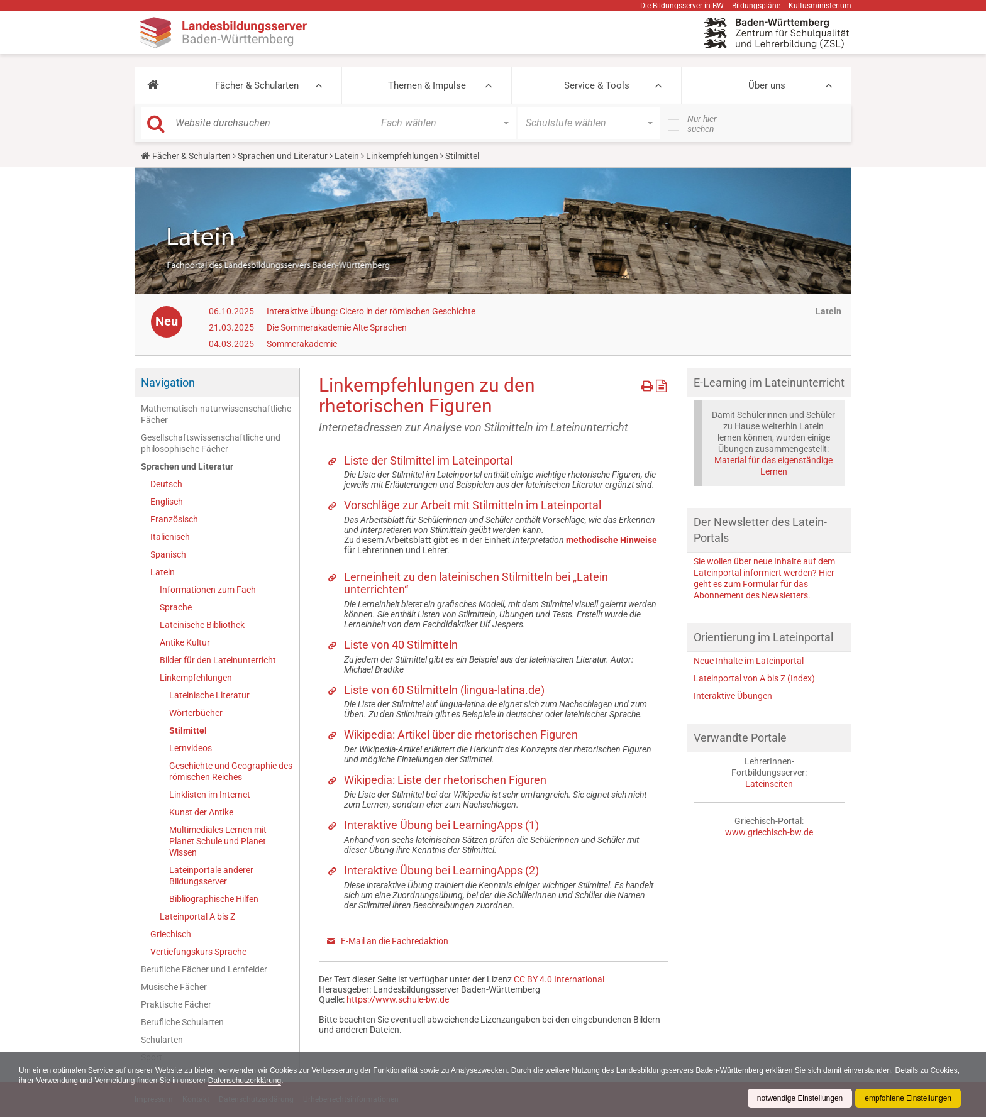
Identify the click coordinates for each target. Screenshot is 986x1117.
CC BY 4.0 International (559, 979)
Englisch (166, 502)
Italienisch (170, 537)
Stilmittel (188, 730)
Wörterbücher (196, 713)
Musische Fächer (174, 987)
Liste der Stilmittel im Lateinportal (428, 460)
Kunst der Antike (201, 812)
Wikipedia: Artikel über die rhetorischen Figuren (461, 734)
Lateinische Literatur (209, 695)
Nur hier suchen (702, 124)
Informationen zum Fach (208, 590)
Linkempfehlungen (402, 156)
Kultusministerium (820, 5)
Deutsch (166, 484)
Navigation (168, 382)
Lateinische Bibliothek (202, 625)
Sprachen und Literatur (283, 156)
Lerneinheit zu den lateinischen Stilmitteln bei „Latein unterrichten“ (476, 583)
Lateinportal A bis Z (197, 916)
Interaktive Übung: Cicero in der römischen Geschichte (371, 311)
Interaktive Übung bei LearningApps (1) (441, 825)
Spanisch (168, 554)
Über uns (766, 85)
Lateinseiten (769, 784)
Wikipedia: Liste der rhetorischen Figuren (445, 779)
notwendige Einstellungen (799, 1098)
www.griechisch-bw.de (769, 832)
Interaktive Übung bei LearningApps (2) (441, 870)
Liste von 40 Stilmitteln (401, 644)
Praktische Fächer (176, 1004)
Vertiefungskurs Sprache (198, 952)
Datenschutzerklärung (277, 1080)
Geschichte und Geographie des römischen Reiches (230, 771)
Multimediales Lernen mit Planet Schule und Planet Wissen (218, 841)
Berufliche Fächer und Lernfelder (204, 969)
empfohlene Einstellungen (908, 1098)
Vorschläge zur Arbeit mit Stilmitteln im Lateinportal (472, 505)
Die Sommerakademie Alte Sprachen (337, 327)
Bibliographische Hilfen (213, 899)
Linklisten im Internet (209, 795)
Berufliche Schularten (182, 1022)
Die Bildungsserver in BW (682, 5)
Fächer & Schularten (257, 85)
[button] (153, 85)
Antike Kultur (185, 642)
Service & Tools (596, 85)
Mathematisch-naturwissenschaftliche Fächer (216, 414)
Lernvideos (190, 748)
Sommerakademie (302, 344)
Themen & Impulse (427, 85)
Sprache (176, 607)
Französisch (174, 519)
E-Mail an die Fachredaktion (394, 941)
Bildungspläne (756, 5)
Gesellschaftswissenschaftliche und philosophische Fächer (210, 443)
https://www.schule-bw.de (397, 999)
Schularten (162, 1040)
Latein (347, 156)
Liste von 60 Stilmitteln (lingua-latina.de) (444, 689)
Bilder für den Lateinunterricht (218, 660)
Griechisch (170, 934)
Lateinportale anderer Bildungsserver (211, 875)
